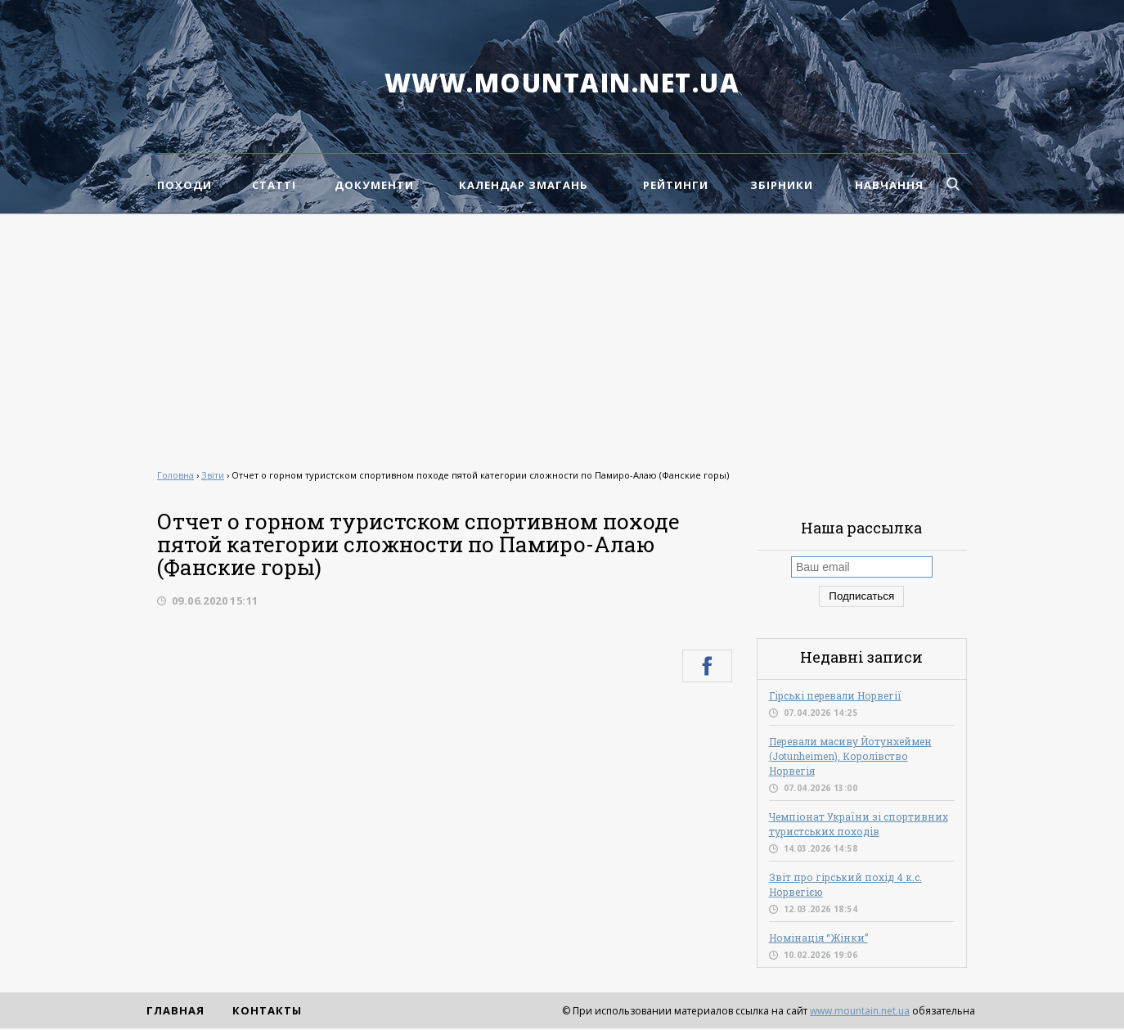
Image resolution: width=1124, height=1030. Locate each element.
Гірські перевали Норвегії (835, 695)
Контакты (267, 1010)
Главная (175, 1010)
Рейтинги (675, 185)
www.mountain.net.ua (562, 82)
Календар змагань (523, 185)
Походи (184, 185)
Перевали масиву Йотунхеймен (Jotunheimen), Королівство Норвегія (850, 756)
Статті (274, 185)
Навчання (889, 185)
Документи (374, 185)
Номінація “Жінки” (818, 937)
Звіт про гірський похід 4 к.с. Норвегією (845, 884)
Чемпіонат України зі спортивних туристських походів (858, 824)
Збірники (781, 185)
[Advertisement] (562, 337)
